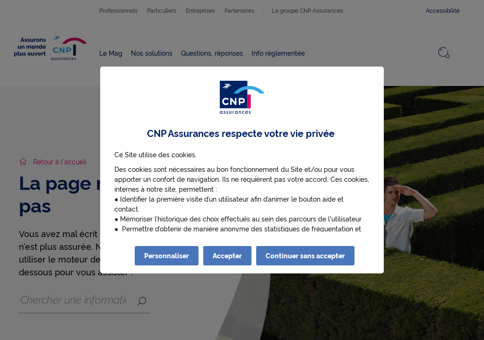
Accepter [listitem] (227, 255)
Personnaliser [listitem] (166, 255)
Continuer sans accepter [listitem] (305, 255)
